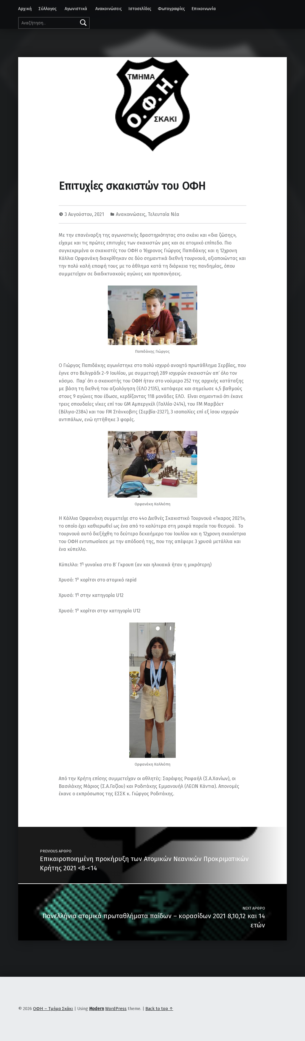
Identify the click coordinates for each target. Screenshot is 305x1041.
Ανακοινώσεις (108, 8)
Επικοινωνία (204, 8)
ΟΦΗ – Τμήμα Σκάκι (53, 1008)
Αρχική (25, 8)
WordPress (116, 1008)
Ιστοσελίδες (139, 8)
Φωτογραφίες (171, 8)
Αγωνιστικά (76, 8)
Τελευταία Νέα (163, 214)
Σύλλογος (47, 8)
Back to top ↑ (159, 1008)
